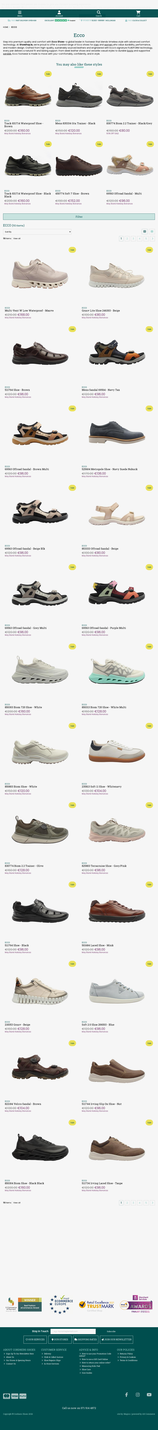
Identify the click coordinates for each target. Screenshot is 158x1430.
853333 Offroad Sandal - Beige (100, 548)
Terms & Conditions (128, 1360)
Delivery (46, 1353)
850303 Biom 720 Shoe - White (23, 707)
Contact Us (10, 1363)
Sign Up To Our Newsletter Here (19, 1353)
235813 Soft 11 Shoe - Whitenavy (102, 786)
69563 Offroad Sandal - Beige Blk (25, 548)
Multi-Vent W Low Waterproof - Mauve (29, 310)
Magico (127, 1414)
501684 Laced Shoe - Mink (98, 945)
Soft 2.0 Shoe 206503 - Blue (98, 1024)
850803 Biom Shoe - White (21, 786)
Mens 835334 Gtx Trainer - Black (75, 123)
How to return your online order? (95, 1362)
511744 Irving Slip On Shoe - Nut (102, 1104)
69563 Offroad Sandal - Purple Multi (104, 628)
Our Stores (60, 1339)
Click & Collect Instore (52, 1357)
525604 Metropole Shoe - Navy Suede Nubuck (110, 469)
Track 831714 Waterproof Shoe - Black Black (27, 195)
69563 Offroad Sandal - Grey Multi (26, 628)
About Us (9, 1357)
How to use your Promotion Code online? (95, 1354)
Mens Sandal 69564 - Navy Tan (101, 389)
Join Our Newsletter (116, 1339)
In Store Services (50, 1363)
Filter (79, 216)
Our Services (35, 1339)
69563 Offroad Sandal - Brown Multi (27, 469)
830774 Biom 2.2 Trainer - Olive (24, 865)
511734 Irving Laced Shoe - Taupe (102, 1183)
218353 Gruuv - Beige (17, 1024)
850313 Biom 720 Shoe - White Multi (104, 707)
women (108, 44)
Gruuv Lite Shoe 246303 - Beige (101, 310)
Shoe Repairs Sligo (51, 1360)
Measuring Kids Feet (90, 1366)
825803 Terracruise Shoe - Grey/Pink (104, 865)
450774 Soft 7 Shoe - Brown (72, 193)
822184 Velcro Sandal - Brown (23, 1104)
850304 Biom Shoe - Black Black (24, 1183)
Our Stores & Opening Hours (17, 1360)
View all (16, 238)
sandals (7, 53)
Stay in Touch (40, 1331)
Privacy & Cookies (127, 1357)
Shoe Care (85, 1369)
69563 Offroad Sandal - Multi (124, 193)
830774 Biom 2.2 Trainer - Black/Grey (129, 123)
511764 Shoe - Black (17, 945)
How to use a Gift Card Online (94, 1359)
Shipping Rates (86, 1339)
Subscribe (111, 1331)
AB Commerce (148, 1414)
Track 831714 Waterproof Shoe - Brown (23, 125)
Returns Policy (125, 1353)
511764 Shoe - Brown (17, 389)
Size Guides (86, 1373)
